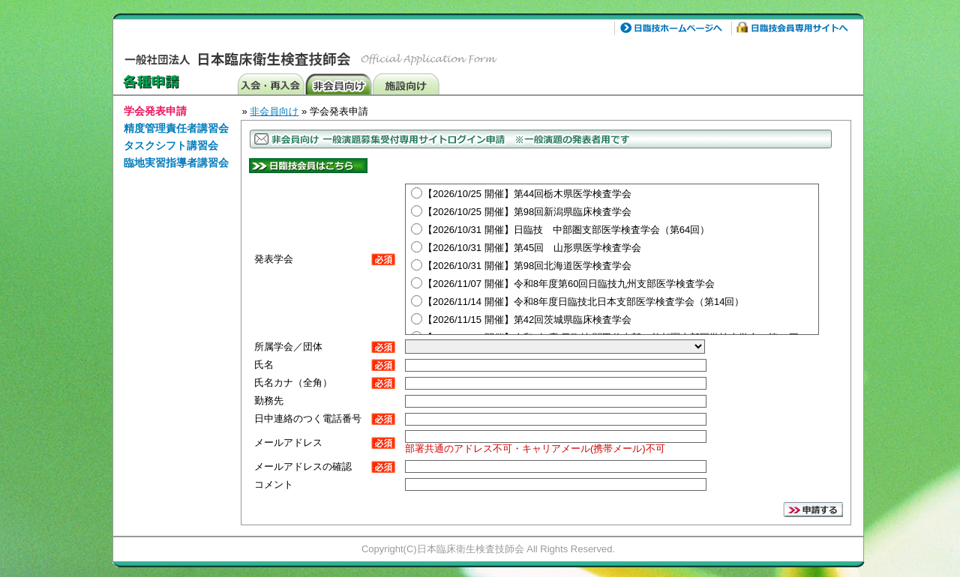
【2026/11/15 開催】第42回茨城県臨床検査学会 (527, 319)
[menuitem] (176, 111)
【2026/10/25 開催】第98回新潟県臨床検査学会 (527, 211)
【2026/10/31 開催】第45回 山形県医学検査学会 (532, 247)
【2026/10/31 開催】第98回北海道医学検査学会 (527, 265)
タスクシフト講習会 (171, 145)
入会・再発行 (270, 83)
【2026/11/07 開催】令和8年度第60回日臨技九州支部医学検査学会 (569, 283)
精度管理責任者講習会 (176, 128)
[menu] (176, 139)
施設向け (406, 83)
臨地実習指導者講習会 (176, 163)
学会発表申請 (155, 111)
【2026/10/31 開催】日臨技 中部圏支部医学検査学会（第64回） (566, 229)
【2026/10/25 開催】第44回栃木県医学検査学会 (527, 193)
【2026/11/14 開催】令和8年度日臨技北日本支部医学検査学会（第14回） (583, 301)
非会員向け (338, 83)
